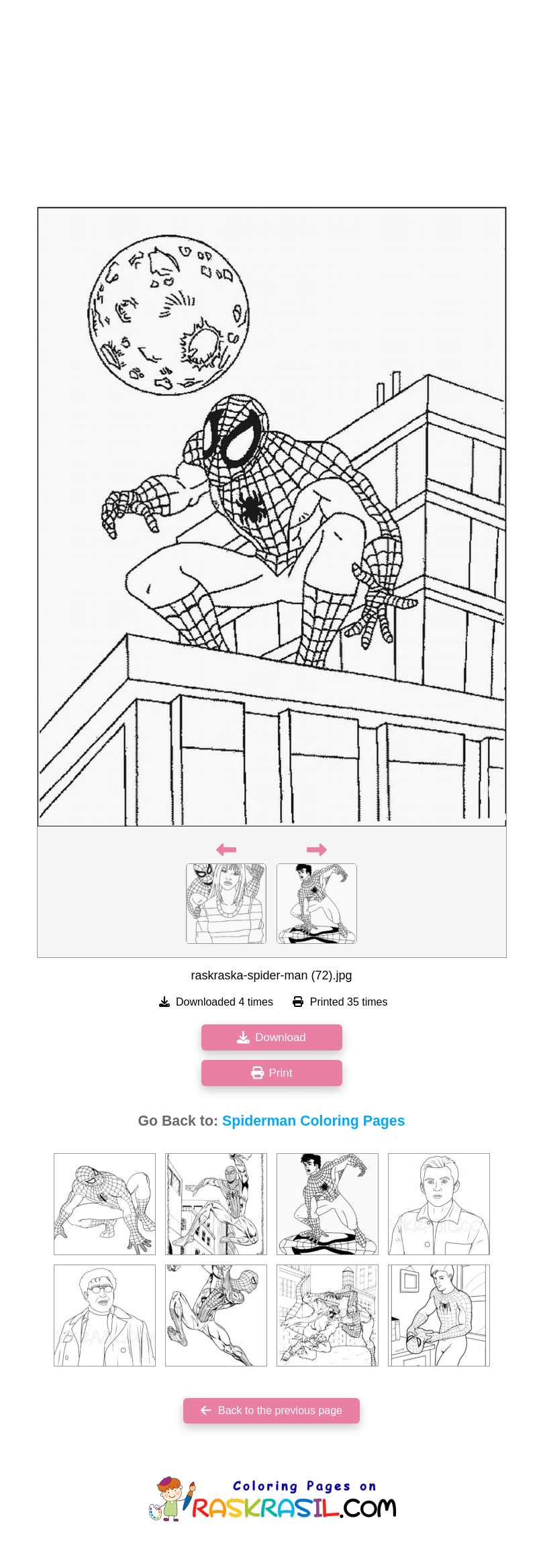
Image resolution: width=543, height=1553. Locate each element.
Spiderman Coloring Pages (313, 1121)
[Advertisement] (271, 107)
